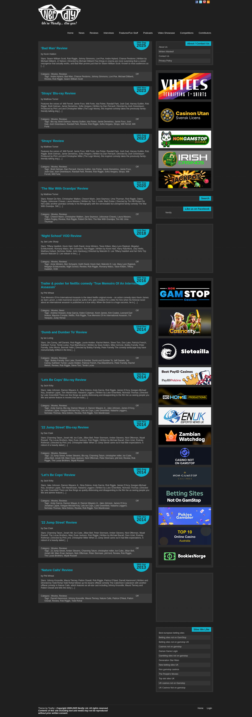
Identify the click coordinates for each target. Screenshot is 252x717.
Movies (54, 74)
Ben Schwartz (70, 264)
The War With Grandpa (104, 219)
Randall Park (73, 124)
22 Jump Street (58, 455)
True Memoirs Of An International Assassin (107, 315)
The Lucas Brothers (60, 460)
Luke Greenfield (101, 410)
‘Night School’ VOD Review (61, 236)
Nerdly (168, 212)
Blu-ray (54, 121)
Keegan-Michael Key (70, 410)
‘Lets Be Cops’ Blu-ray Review (63, 380)
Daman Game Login (168, 651)
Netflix (71, 315)
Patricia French (89, 363)
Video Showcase (166, 33)
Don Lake (69, 360)
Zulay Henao (59, 318)
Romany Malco (106, 266)
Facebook (196, 2)
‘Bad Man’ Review (54, 48)
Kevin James (101, 313)
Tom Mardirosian (102, 413)
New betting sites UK (168, 665)
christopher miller (114, 455)
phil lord (118, 458)
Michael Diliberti (125, 76)
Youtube (204, 2)
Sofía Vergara (106, 124)
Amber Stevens (73, 455)
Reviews (94, 33)
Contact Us (164, 56)
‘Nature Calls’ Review (57, 570)
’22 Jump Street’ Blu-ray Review (65, 427)
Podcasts (147, 33)
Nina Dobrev (67, 413)
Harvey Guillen (79, 121)
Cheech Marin (57, 217)
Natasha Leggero (119, 410)
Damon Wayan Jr (79, 408)
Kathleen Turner (59, 363)
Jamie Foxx (120, 121)
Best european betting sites (171, 633)
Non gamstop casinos (169, 669)
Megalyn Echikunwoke (54, 266)
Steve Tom (76, 365)
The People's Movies (168, 674)
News (82, 33)
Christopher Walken (74, 217)
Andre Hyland (57, 76)
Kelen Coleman (86, 313)
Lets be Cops (87, 410)
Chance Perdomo (82, 76)
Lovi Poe (113, 76)
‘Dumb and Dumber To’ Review (64, 332)
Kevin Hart (95, 264)
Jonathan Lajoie (51, 410)
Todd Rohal (77, 601)
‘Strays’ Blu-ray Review (58, 93)
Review (47, 79)
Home (70, 33)
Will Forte (56, 174)
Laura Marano (124, 217)
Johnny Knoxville (76, 598)
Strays (117, 124)
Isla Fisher (92, 121)
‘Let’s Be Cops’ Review (58, 475)
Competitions (186, 33)
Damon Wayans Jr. (97, 408)
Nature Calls (105, 598)
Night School (72, 266)
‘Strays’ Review (52, 141)
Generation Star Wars (169, 660)
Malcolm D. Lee (108, 264)
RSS (208, 2)
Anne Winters (57, 264)
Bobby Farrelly (57, 360)
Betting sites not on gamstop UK (174, 642)
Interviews (109, 33)
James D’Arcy (127, 408)
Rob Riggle (57, 79)
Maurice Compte (59, 315)
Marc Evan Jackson (74, 458)
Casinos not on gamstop (170, 646)
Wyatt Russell (77, 460)
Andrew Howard (58, 313)
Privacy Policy (165, 61)
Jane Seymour (91, 217)
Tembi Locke (88, 365)
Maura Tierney (92, 598)
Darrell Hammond (59, 598)
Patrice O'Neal (119, 598)
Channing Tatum (96, 455)
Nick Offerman (91, 458)
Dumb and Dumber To (102, 360)
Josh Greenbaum (57, 124)
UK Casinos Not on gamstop (172, 687)
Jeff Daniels (119, 360)
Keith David (83, 264)
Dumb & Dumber (83, 360)
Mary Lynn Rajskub (126, 264)
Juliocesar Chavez (107, 217)
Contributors (205, 33)
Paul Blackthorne (105, 363)
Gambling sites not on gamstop (173, 656)
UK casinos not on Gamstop (172, 683)
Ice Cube (127, 455)
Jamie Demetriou (106, 121)
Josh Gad (48, 171)
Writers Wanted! (166, 51)
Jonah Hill (59, 458)
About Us (163, 47)
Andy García (72, 313)
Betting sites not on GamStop (172, 637)
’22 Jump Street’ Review (59, 522)
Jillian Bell (49, 458)
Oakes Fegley (50, 219)
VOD (55, 269)
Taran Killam (120, 266)
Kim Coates (113, 313)
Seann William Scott (73, 79)
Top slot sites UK (166, 678)
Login (209, 708)
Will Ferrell (126, 124)
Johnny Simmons (100, 76)
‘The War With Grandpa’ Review (64, 188)
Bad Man (68, 76)
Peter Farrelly (120, 363)
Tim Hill (119, 219)
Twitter (200, 2)
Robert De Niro (85, 219)
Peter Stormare (107, 458)
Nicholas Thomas (52, 413)
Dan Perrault (70, 169)
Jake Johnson (113, 408)
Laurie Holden (74, 363)
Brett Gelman (64, 121)
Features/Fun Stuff (128, 33)
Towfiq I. (52, 708)
